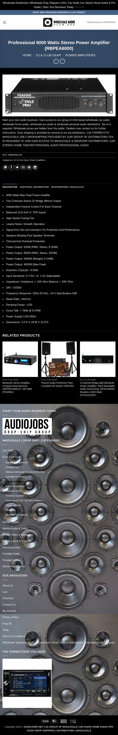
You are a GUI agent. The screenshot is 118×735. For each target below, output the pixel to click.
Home (27, 55)
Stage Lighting (13, 505)
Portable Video (11, 560)
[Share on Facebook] (11, 167)
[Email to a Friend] (23, 167)
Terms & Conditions (13, 636)
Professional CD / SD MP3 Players (24, 500)
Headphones (12, 467)
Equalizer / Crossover (17, 462)
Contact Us (8, 604)
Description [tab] (9, 187)
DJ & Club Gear (48, 55)
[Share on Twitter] (17, 167)
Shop (5, 629)
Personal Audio (11, 547)
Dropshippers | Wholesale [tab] (67, 187)
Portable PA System (16, 476)
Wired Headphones (13, 566)
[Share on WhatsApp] (5, 167)
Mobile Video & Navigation (17, 534)
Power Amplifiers (80, 55)
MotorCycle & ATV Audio (16, 541)
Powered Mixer (13, 491)
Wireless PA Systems (17, 514)
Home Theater (10, 522)
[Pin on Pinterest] (29, 167)
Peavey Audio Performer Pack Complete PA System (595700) (57, 384)
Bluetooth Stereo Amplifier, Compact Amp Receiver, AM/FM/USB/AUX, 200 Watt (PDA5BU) (17, 387)
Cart (4, 592)
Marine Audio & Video (15, 528)
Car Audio (8, 450)
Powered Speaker (15, 495)
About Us (7, 585)
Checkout (8, 598)
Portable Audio (11, 553)
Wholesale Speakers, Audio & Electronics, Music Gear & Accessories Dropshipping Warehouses (58, 642)
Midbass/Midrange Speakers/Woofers (25, 472)
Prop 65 (7, 623)
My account (9, 610)
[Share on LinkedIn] (35, 167)
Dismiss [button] (79, 7)
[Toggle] (114, 451)
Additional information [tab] (34, 187)
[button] (4, 22)
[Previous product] (62, 61)
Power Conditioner (15, 486)
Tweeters (10, 510)
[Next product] (56, 61)
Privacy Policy (10, 617)
